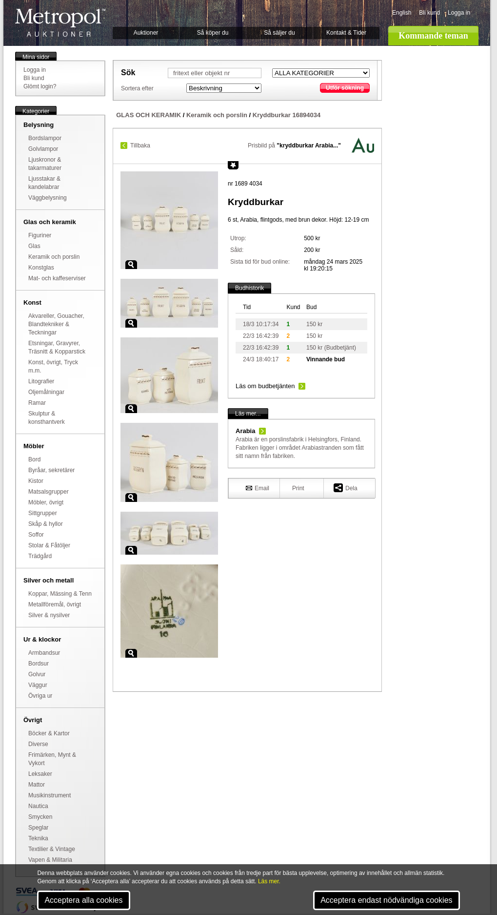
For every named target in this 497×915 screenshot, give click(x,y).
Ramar (37, 402)
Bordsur (38, 663)
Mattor (36, 784)
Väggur (37, 685)
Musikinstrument (49, 795)
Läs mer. (269, 881)
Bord (34, 459)
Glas (34, 246)
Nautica (38, 806)
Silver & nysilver (49, 615)
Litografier (41, 381)
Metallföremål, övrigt (54, 604)
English (401, 12)
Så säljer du (279, 32)
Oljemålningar (46, 392)
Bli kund (429, 12)
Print (298, 488)
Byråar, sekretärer (51, 470)
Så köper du (213, 32)
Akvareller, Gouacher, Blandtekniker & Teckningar (56, 324)
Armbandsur (44, 652)
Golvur (36, 674)
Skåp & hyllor (45, 523)
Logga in (459, 12)
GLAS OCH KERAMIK (148, 115)
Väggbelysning (47, 197)
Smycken (40, 816)
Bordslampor (44, 138)
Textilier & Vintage (51, 849)
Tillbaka (140, 145)
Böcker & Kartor (49, 733)
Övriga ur (40, 695)
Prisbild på (294, 145)
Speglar (38, 827)
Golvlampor (43, 149)
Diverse (38, 744)
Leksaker (40, 773)
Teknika (38, 838)
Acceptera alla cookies (83, 900)
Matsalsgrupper (48, 491)
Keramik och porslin (54, 256)
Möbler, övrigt (45, 502)
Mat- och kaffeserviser (57, 278)
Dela (346, 487)
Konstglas (41, 267)
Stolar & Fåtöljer (49, 545)
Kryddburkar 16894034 (286, 115)
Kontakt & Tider (346, 32)
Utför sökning (345, 87)
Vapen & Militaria (50, 859)
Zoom (131, 264)
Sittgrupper (42, 513)
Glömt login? (39, 86)
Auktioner (146, 32)
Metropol (60, 22)
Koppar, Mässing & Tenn (60, 593)
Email (257, 487)
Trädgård (40, 556)
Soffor (36, 534)
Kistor (35, 481)
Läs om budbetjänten (265, 386)
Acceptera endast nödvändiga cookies (386, 900)
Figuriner (39, 235)
